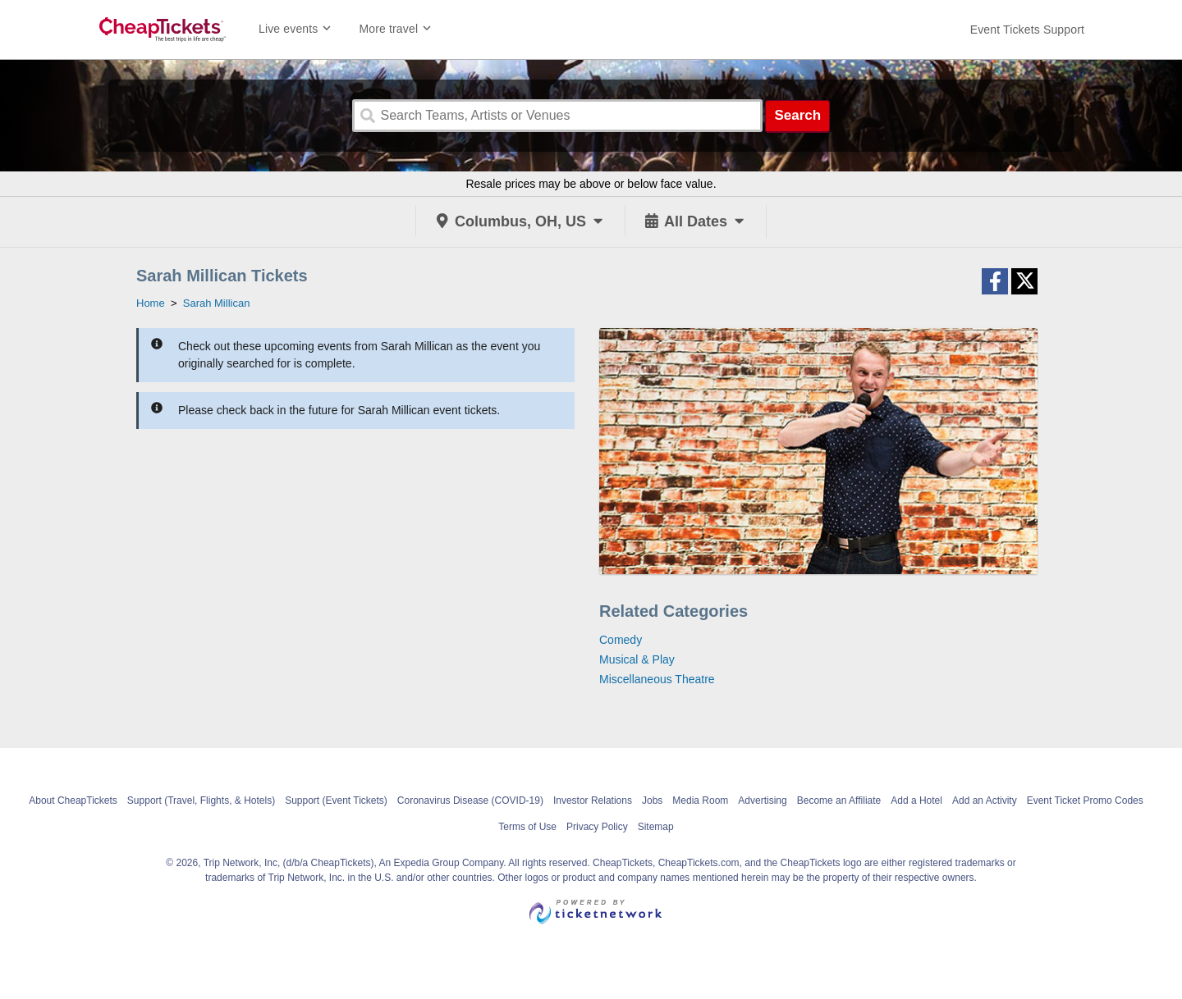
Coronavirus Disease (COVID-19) (470, 800)
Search (797, 115)
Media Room (700, 800)
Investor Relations (592, 800)
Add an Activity (984, 800)
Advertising (762, 800)
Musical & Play (637, 659)
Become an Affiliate (839, 800)
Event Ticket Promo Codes (1085, 800)
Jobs (652, 800)
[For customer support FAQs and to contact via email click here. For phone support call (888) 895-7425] (1027, 29)
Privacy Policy (597, 826)
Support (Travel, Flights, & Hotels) (201, 800)
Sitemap (656, 826)
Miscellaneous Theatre (657, 679)
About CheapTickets (73, 800)
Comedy (620, 639)
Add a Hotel (916, 800)
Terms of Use (527, 826)
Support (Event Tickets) (336, 800)
